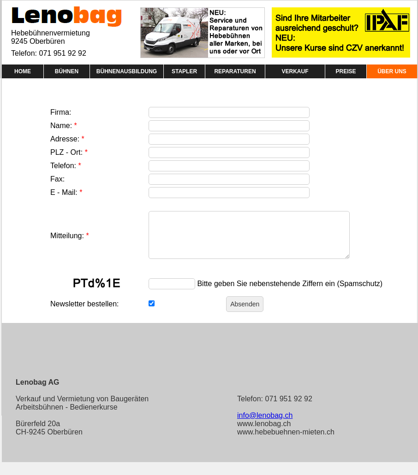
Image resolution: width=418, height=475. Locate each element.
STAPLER (184, 71)
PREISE (345, 71)
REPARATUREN (235, 71)
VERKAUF (294, 71)
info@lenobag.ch (265, 415)
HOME (22, 71)
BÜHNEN (66, 71)
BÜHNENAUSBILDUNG (126, 71)
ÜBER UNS (391, 71)
